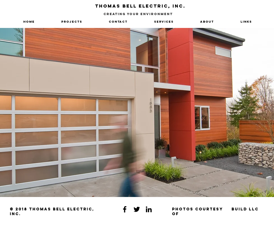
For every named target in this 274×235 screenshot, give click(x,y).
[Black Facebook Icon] (125, 209)
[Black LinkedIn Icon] (149, 209)
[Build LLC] (245, 209)
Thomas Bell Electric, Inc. (140, 6)
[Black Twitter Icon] (137, 209)
